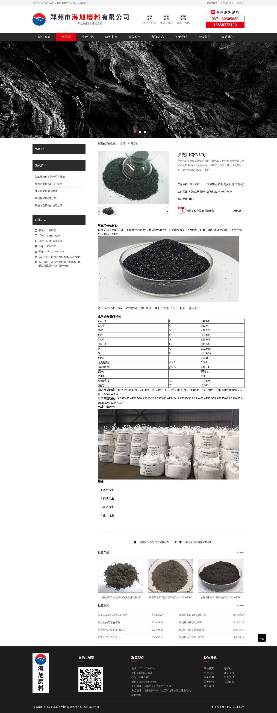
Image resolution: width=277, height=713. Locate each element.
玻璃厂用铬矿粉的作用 (191, 629)
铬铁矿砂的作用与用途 (191, 637)
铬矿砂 (240, 3)
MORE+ (240, 552)
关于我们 (181, 37)
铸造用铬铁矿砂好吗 (46, 198)
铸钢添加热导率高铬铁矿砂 (154, 542)
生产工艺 (88, 37)
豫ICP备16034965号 (233, 706)
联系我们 (228, 37)
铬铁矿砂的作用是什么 (110, 637)
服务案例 (134, 37)
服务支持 (111, 37)
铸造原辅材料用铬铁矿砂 (199, 542)
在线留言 (225, 3)
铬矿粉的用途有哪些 (46, 191)
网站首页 (44, 37)
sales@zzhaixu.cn (55, 251)
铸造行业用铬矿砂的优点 (48, 184)
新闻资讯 (158, 37)
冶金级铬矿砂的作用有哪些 (50, 176)
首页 (122, 143)
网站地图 (212, 3)
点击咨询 (238, 210)
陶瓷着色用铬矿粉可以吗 (48, 205)
